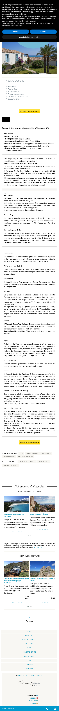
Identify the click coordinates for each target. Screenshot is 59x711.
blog (29, 648)
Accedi (4, 709)
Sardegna (29, 644)
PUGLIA (34, 703)
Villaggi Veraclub (25, 457)
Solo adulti (46, 453)
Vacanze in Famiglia (26, 462)
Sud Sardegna (9, 457)
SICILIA (34, 698)
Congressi (29, 665)
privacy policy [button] (19, 7)
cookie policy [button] (23, 14)
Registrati (11, 709)
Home (29, 631)
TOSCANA (33, 701)
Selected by (29, 656)
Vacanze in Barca (10, 465)
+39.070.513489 (36, 676)
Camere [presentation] (24, 119)
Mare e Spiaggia (32, 453)
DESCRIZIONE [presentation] (6, 119)
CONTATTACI (23, 676)
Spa (21, 453)
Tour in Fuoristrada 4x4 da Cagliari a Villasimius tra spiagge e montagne (16, 581)
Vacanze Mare (43, 462)
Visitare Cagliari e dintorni (39, 514)
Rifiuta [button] (15, 31)
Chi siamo (29, 636)
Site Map (29, 669)
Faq (29, 660)
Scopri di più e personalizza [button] (29, 37)
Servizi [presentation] (15, 119)
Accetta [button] (43, 31)
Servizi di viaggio (29, 640)
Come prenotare (29, 652)
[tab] (6, 119)
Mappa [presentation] (32, 119)
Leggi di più (16, 531)
